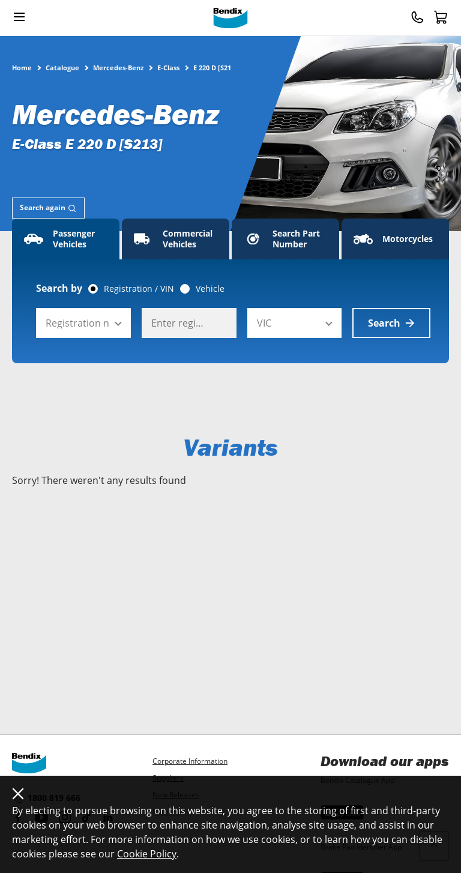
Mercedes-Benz (118, 67)
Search (391, 323)
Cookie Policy (146, 853)
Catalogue (62, 67)
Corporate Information (189, 761)
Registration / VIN (139, 288)
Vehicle (210, 288)
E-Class (168, 67)
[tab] (48, 208)
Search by (59, 288)
